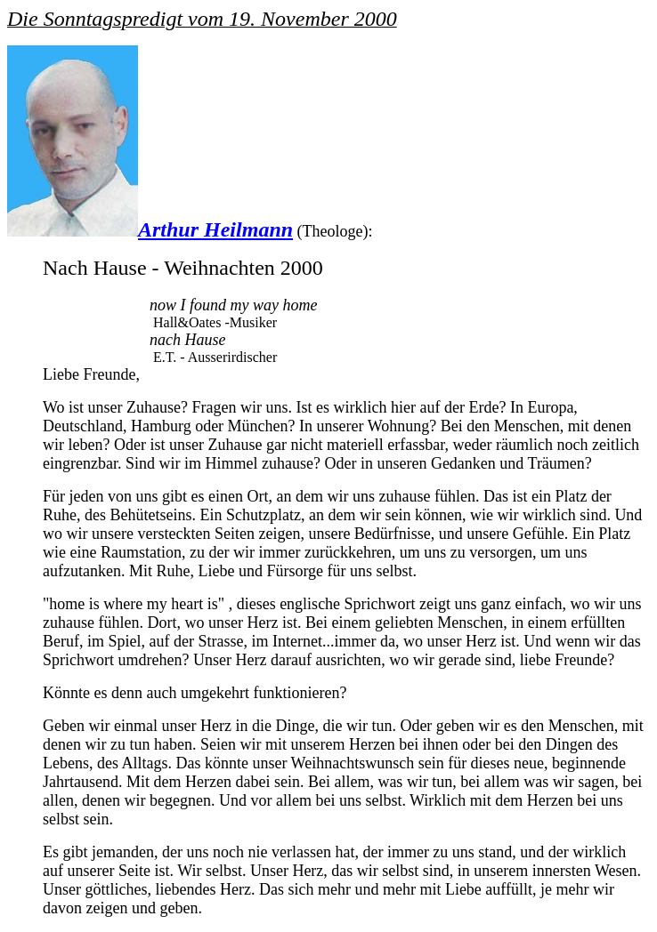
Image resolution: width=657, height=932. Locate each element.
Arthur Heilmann (215, 229)
